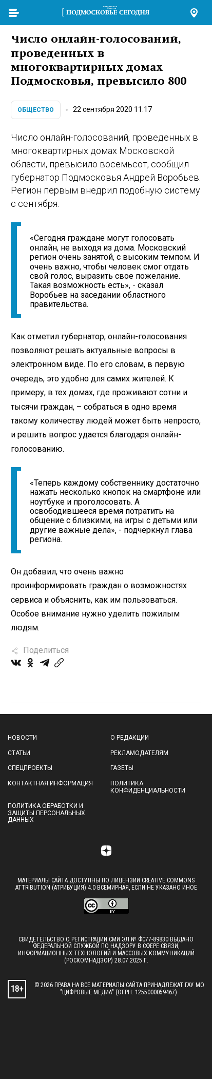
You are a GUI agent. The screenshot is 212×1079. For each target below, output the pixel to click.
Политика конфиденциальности (147, 787)
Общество (35, 109)
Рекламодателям (139, 753)
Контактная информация (50, 783)
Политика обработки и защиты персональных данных (46, 813)
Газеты (121, 768)
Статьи (19, 753)
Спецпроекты (30, 768)
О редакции (129, 737)
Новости (22, 737)
